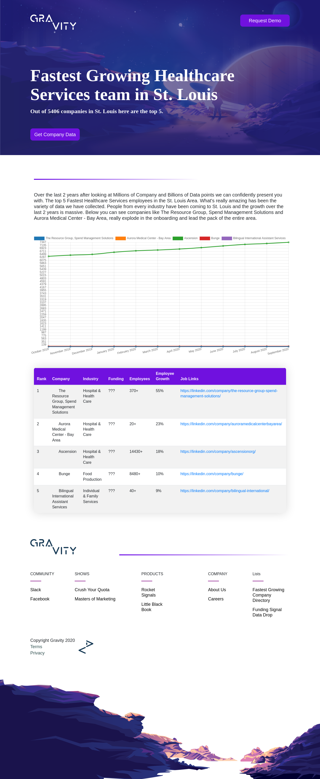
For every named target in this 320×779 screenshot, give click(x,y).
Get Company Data (55, 134)
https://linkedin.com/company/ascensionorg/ (218, 451)
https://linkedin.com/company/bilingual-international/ (224, 491)
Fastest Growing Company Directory (268, 595)
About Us (217, 589)
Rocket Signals (148, 592)
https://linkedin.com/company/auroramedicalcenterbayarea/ (231, 424)
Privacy (37, 653)
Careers (216, 599)
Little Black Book (151, 607)
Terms (36, 646)
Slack (35, 589)
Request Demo (265, 20)
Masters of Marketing (95, 599)
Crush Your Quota (92, 589)
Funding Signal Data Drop (267, 612)
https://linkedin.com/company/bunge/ (211, 474)
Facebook (39, 599)
